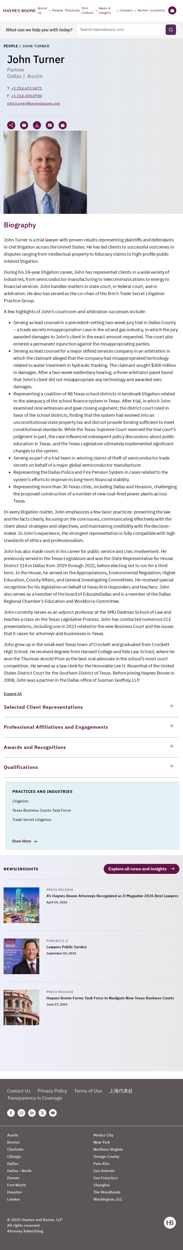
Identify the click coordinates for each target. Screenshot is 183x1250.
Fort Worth (16, 1184)
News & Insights (105, 10)
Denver (13, 1176)
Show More (22, 841)
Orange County (106, 1155)
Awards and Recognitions (35, 747)
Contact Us (18, 1090)
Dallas (14, 75)
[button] (63, 125)
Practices (72, 10)
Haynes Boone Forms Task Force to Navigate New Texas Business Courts (110, 997)
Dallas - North (19, 1169)
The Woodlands (106, 1191)
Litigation (20, 801)
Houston (14, 1191)
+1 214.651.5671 (26, 88)
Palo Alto (101, 1162)
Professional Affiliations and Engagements (56, 727)
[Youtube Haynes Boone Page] (53, 1112)
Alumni (142, 10)
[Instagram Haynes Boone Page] (21, 1112)
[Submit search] (171, 29)
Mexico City (103, 1134)
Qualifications (21, 767)
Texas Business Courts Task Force (41, 810)
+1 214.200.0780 (26, 95)
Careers (126, 10)
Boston (13, 1141)
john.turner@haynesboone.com (33, 103)
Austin (35, 75)
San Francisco (105, 1176)
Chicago (14, 1155)
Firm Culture (87, 10)
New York (101, 1141)
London (13, 1198)
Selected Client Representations (43, 707)
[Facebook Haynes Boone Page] (11, 1112)
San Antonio (104, 1169)
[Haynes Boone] (20, 10)
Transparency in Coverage (34, 1097)
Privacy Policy (52, 1090)
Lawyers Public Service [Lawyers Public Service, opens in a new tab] (66, 945)
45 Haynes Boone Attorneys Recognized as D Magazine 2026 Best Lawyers (112, 894)
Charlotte (15, 1148)
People (57, 10)
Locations (157, 10)
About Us (42, 10)
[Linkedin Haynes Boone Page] (32, 1112)
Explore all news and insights (137, 868)
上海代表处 (121, 1090)
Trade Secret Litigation (31, 819)
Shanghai (101, 1184)
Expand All (13, 694)
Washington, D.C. (108, 1198)
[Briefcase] (172, 10)
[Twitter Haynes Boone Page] (42, 1112)
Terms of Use (88, 1090)
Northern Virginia (108, 1148)
